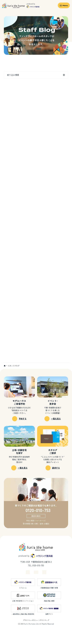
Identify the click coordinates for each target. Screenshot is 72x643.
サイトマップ (44, 620)
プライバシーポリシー (30, 620)
